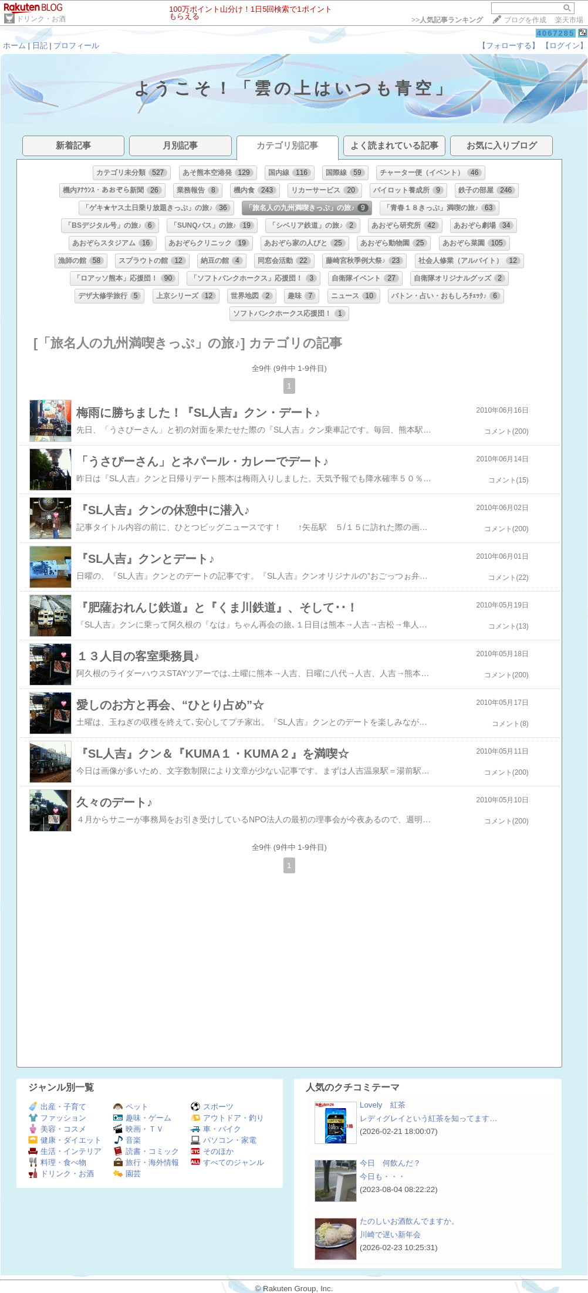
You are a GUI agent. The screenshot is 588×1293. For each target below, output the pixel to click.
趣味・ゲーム (142, 1117)
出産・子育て (57, 1106)
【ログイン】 (564, 45)
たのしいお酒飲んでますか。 (409, 1221)
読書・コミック (146, 1151)
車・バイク (216, 1129)
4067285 (556, 33)
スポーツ (212, 1106)
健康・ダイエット (65, 1140)
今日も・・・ (382, 1176)
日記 (40, 45)
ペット (130, 1106)
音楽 (127, 1140)
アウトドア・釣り (227, 1117)
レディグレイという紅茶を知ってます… (428, 1118)
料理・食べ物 (57, 1162)
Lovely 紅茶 (382, 1104)
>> (447, 20)
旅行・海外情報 (146, 1162)
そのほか (212, 1151)
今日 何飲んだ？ (390, 1163)
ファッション (57, 1117)
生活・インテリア (65, 1151)
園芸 (127, 1173)
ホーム (14, 45)
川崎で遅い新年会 (390, 1234)
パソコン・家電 (223, 1140)
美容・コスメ (57, 1129)
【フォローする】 (508, 45)
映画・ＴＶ (138, 1129)
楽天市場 (569, 20)
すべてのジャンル (227, 1162)
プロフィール (76, 45)
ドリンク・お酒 (41, 19)
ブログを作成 (525, 20)
